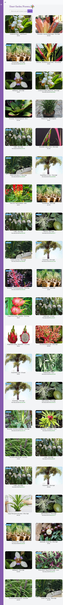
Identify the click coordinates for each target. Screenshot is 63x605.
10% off (39, 73)
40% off (8, 45)
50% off (39, 214)
